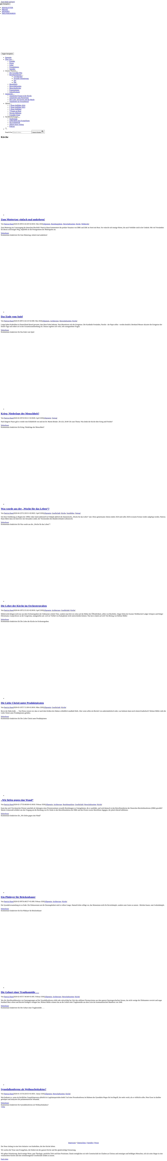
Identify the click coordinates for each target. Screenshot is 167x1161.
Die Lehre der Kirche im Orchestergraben (24, 605)
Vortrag (54, 418)
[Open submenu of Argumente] (13, 94)
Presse (96, 1143)
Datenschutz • (82, 1143)
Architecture (54, 321)
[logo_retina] (83, 1139)
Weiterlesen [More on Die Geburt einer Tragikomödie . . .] (5, 1006)
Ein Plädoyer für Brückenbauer (18, 897)
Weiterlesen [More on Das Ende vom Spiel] (5, 330)
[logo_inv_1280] (74, 51)
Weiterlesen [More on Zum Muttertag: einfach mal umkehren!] (5, 233)
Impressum (72, 1143)
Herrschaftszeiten (69, 224)
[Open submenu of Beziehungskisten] (22, 75)
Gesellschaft (56, 513)
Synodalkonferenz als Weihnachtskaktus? (23, 1089)
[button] (6, 129)
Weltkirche (85, 224)
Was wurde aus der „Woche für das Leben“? (25, 508)
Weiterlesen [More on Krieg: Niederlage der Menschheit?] (5, 425)
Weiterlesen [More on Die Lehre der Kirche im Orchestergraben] (5, 619)
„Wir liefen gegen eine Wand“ (17, 800)
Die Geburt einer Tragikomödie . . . (20, 992)
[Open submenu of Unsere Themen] (17, 71)
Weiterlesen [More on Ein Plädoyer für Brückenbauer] (5, 909)
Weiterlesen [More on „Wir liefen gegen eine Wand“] (5, 814)
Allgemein (46, 224)
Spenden (90, 1143)
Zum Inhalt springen (8, 2)
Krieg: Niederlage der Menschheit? (20, 413)
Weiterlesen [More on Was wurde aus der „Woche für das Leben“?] (5, 522)
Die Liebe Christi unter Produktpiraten (22, 702)
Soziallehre (70, 513)
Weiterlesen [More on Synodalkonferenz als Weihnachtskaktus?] (5, 1103)
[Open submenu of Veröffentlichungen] (19, 117)
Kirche (78, 224)
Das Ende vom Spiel (12, 316)
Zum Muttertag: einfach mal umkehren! (23, 219)
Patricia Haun (8, 224)
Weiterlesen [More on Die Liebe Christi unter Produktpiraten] (5, 716)
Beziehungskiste (56, 224)
